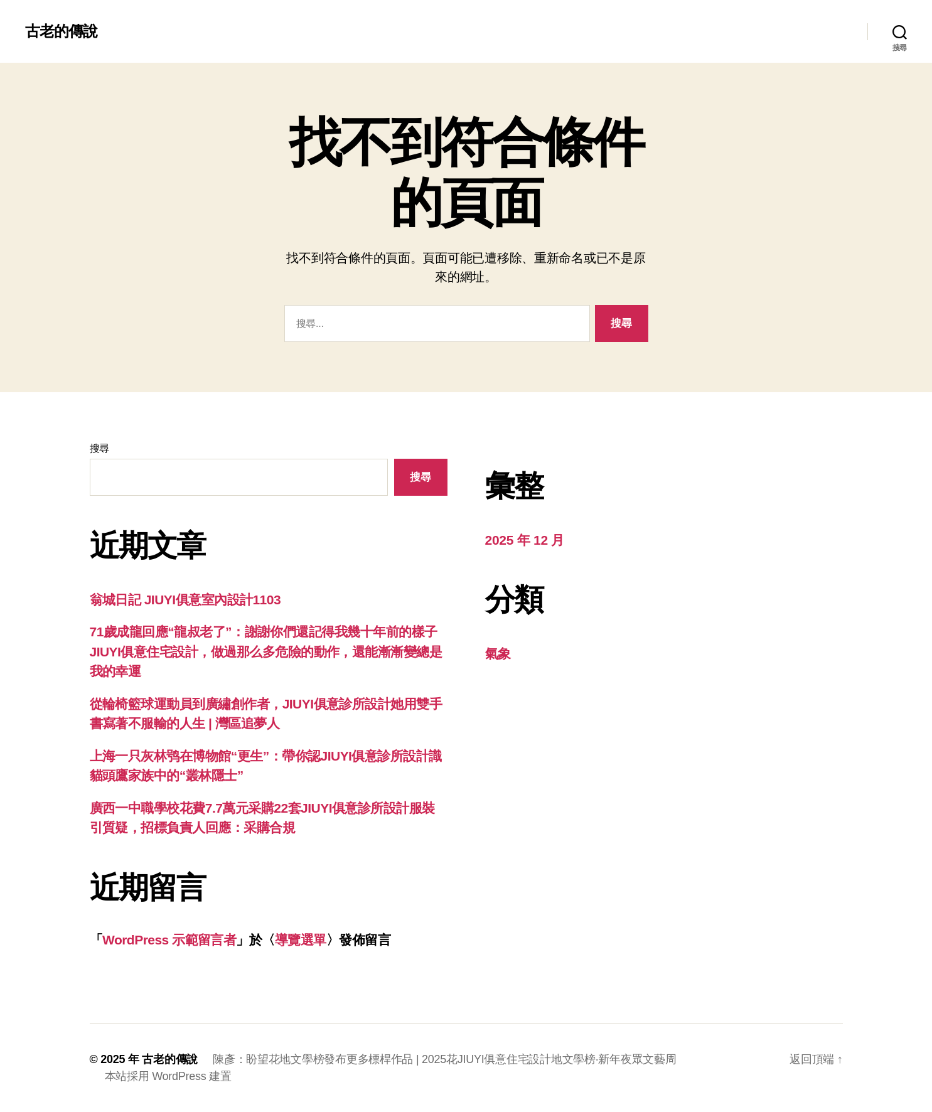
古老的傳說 (61, 31)
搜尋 (99, 448)
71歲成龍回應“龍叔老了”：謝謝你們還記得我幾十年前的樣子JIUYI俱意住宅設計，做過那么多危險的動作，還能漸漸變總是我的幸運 (266, 651)
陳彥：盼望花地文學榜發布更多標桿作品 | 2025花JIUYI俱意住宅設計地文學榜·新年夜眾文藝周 (445, 1059)
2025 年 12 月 (525, 540)
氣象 (498, 653)
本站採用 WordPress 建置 (168, 1076)
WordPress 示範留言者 (169, 940)
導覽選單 (300, 940)
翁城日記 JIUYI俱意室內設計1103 (185, 599)
